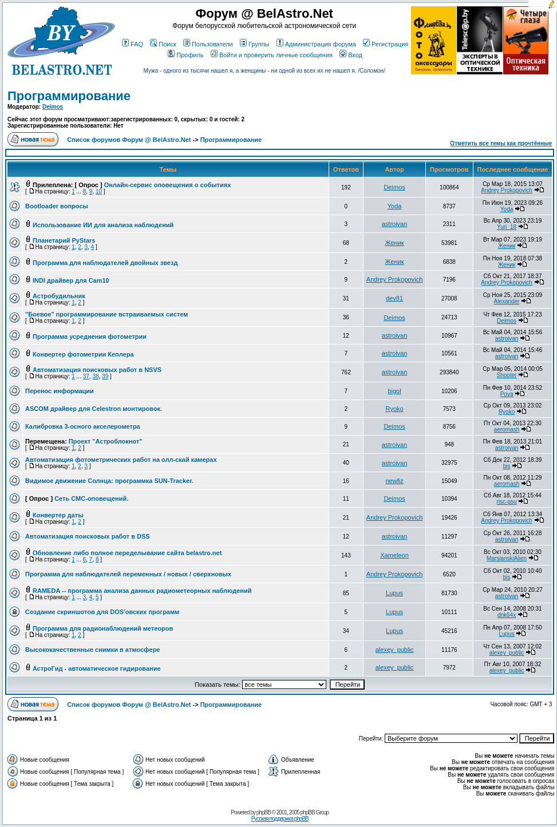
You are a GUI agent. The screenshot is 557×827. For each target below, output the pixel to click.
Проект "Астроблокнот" (106, 441)
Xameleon (394, 555)
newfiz (394, 480)
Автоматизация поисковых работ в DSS (87, 536)
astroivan (395, 223)
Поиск (163, 44)
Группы (255, 44)
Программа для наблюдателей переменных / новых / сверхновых (128, 574)
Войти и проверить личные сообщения (272, 55)
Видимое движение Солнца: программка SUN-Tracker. (109, 480)
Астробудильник (59, 295)
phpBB (263, 812)
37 (86, 376)
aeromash (506, 429)
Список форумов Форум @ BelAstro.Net (129, 139)
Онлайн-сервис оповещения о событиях (167, 184)
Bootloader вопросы (56, 206)
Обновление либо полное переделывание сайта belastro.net (127, 552)
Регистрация (385, 44)
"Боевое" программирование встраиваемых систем (106, 314)
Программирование (69, 96)
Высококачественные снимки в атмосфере (92, 649)
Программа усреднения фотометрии (90, 336)
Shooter (507, 375)
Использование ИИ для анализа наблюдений (103, 224)
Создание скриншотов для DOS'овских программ (102, 611)
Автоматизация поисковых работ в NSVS (97, 369)
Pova (506, 394)
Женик (394, 242)
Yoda (395, 206)
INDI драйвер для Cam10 (71, 280)
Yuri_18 (506, 227)
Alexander (507, 301)
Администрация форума (316, 44)
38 (95, 376)
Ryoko (394, 408)
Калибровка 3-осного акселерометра (82, 426)
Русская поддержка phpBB (280, 819)
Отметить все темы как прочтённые (501, 143)
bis (507, 466)
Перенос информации (59, 390)
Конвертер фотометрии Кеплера (83, 354)
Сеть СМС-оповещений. (91, 498)
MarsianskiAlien (507, 558)
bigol (394, 390)
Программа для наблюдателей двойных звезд (105, 262)
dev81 (394, 298)
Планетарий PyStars (64, 240)
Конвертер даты (58, 515)
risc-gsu (507, 501)
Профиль (186, 55)
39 (105, 376)
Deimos (52, 107)
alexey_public (395, 649)
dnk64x (506, 615)
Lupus (394, 592)
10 (99, 191)
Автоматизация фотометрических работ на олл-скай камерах (121, 459)
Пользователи (208, 44)
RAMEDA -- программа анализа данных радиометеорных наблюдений (142, 590)
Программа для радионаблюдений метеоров (103, 628)
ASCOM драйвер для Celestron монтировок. (93, 408)
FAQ (132, 44)
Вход (350, 55)
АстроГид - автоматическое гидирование (97, 668)
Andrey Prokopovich (506, 190)
